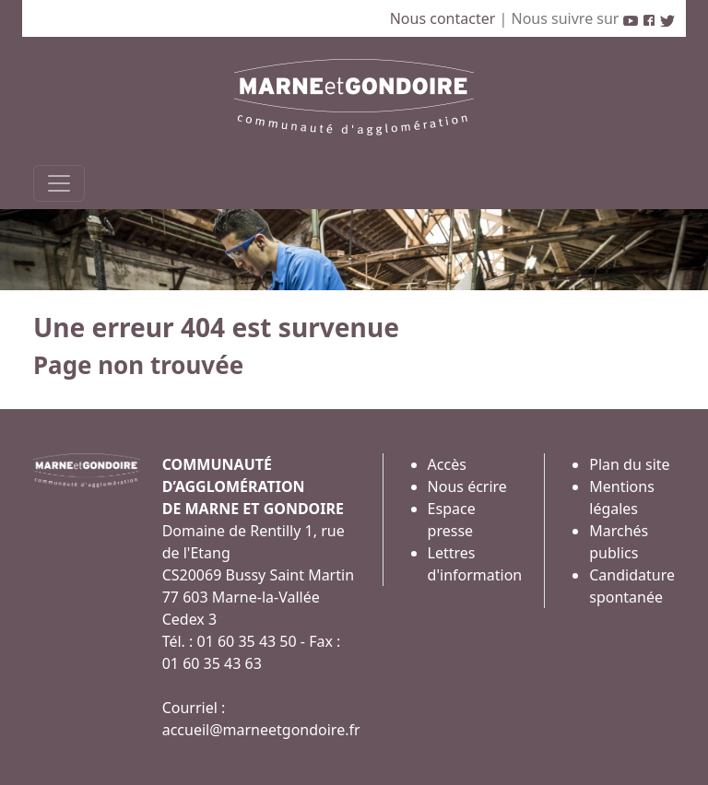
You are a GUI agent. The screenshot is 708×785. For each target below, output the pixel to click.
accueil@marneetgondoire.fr (261, 730)
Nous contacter (445, 18)
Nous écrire (467, 486)
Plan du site (629, 464)
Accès (447, 464)
